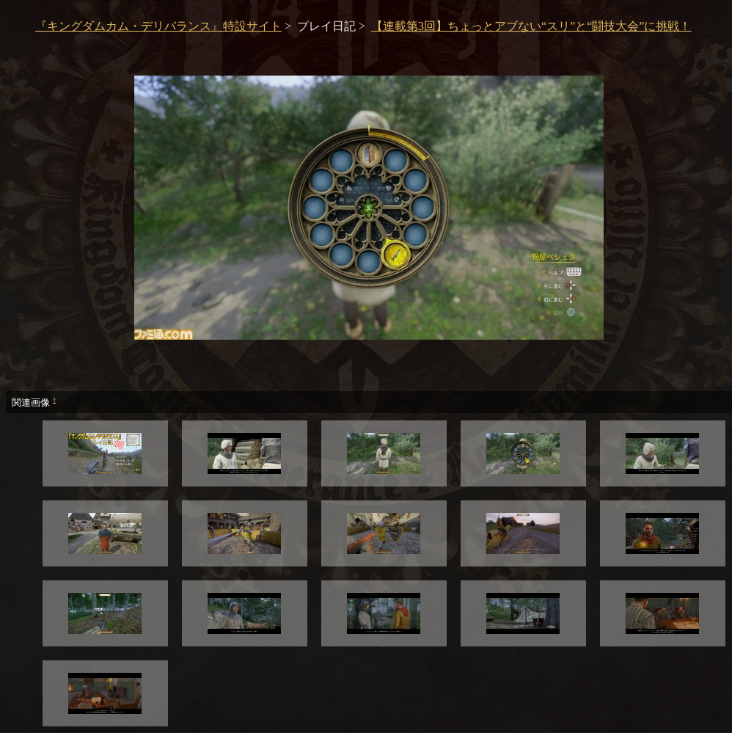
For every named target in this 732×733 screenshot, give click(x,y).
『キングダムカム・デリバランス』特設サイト (158, 26)
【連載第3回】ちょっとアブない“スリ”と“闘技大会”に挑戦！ (531, 26)
